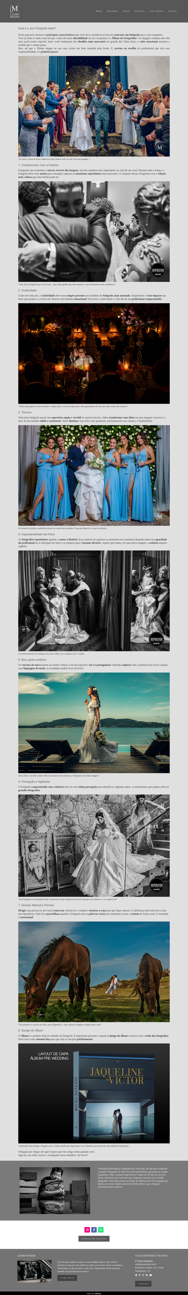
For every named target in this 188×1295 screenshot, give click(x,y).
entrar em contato (94, 1239)
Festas (126, 11)
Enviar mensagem (145, 1261)
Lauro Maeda (156, 11)
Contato (172, 11)
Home (99, 11)
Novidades (112, 11)
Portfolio (140, 11)
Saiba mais (67, 1278)
